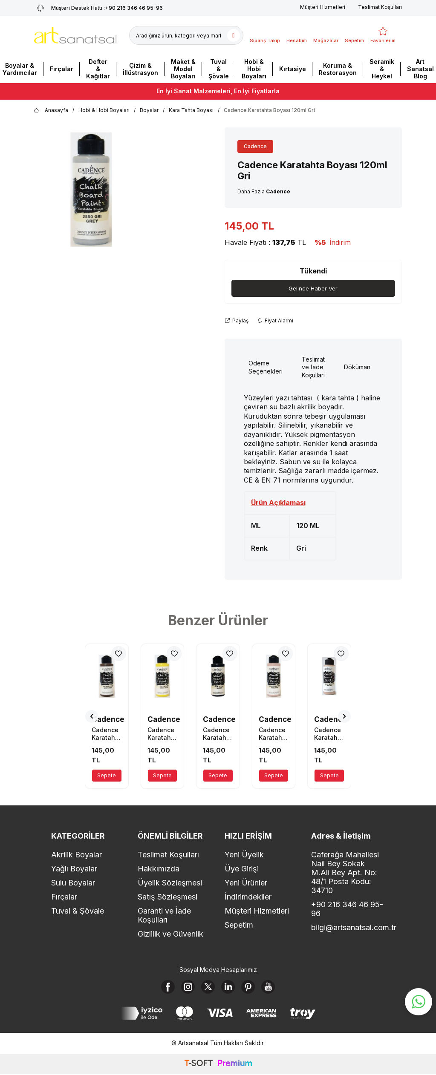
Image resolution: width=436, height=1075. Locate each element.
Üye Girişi (242, 869)
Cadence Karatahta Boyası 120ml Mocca (329, 734)
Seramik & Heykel (382, 69)
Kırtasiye (292, 68)
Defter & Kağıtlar (98, 69)
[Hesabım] (296, 35)
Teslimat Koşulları (380, 7)
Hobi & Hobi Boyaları (254, 69)
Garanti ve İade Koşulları (164, 916)
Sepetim (239, 925)
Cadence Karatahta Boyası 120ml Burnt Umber (106, 734)
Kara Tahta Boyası (191, 110)
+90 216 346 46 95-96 (347, 909)
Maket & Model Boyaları (183, 69)
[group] (91, 189)
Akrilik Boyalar (76, 855)
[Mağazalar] (325, 35)
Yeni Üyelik (244, 855)
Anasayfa (51, 110)
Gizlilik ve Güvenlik (170, 934)
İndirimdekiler (248, 897)
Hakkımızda (158, 869)
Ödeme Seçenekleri (265, 367)
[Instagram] (182, 988)
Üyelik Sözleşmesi (170, 883)
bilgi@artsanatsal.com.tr (348, 927)
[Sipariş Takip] (265, 35)
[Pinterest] (253, 988)
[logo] (75, 35)
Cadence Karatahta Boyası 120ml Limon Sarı (162, 734)
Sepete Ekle (106, 777)
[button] (91, 716)
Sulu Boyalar (73, 883)
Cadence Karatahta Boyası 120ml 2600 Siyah (217, 734)
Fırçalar (61, 68)
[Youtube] (276, 988)
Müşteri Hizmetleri (322, 7)
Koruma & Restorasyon (338, 69)
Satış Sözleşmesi (167, 897)
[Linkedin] (229, 988)
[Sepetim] (354, 35)
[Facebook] (159, 988)
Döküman (357, 367)
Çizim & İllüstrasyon (140, 69)
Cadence (255, 146)
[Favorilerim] (383, 35)
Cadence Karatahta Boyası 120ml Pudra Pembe (273, 734)
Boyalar (149, 110)
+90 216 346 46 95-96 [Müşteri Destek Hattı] (98, 8)
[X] (206, 988)
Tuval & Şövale (218, 69)
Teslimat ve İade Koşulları (313, 367)
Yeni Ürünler (246, 883)
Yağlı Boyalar (74, 869)
